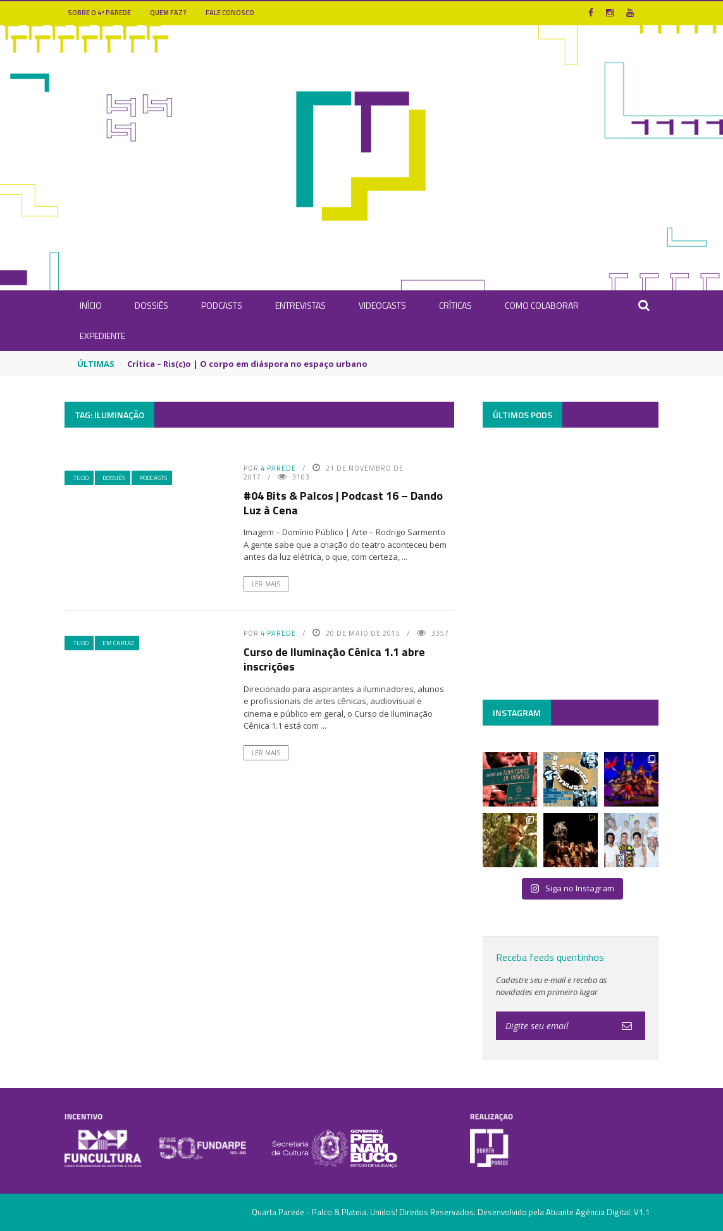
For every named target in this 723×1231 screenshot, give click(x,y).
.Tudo (80, 478)
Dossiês (151, 305)
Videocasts (382, 305)
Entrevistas (300, 305)
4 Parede (278, 468)
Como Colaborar (542, 305)
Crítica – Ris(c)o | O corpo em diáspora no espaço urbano (247, 363)
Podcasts (221, 305)
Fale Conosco (230, 13)
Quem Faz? (168, 13)
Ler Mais (266, 583)
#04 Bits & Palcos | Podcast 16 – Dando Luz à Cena (343, 503)
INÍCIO (91, 305)
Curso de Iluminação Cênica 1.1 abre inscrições (334, 659)
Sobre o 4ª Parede (99, 13)
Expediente (102, 335)
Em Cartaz (118, 643)
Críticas (455, 305)
